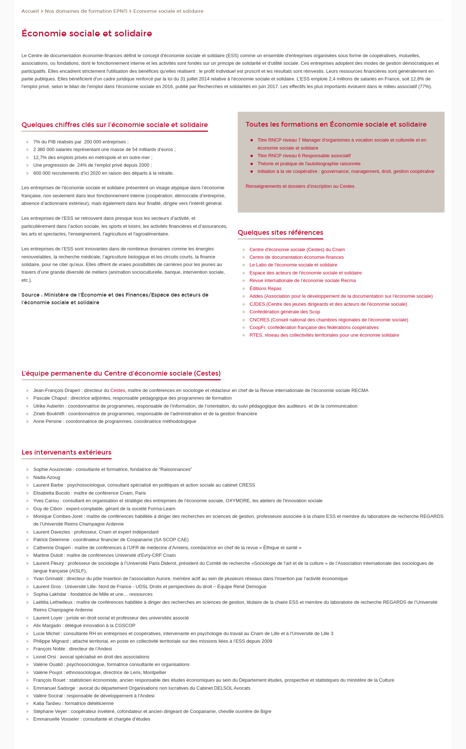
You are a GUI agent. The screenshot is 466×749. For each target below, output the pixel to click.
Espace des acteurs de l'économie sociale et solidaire (305, 273)
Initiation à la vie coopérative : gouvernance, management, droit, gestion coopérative (346, 171)
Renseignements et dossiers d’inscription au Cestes (300, 186)
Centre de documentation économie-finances (296, 257)
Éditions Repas (265, 288)
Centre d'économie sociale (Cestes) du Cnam (297, 249)
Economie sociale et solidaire (168, 11)
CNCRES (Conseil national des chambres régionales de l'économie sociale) (328, 319)
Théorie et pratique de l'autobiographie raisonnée (309, 163)
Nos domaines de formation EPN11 (86, 11)
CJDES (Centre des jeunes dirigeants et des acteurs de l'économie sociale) (328, 304)
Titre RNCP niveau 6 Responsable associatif (304, 155)
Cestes (117, 390)
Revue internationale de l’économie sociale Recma (302, 280)
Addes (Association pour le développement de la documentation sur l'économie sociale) (341, 296)
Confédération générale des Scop (284, 311)
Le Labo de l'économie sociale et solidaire (293, 265)
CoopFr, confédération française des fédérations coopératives (314, 327)
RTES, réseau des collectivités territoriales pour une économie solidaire (324, 335)
